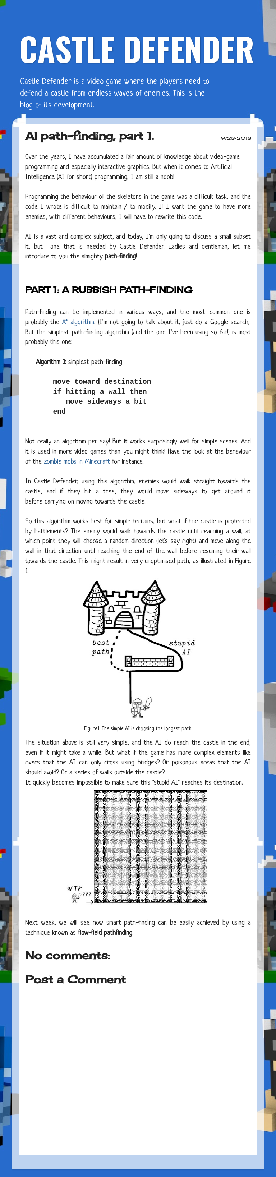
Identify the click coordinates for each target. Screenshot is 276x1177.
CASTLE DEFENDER (136, 48)
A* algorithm (78, 322)
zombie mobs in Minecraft (77, 462)
